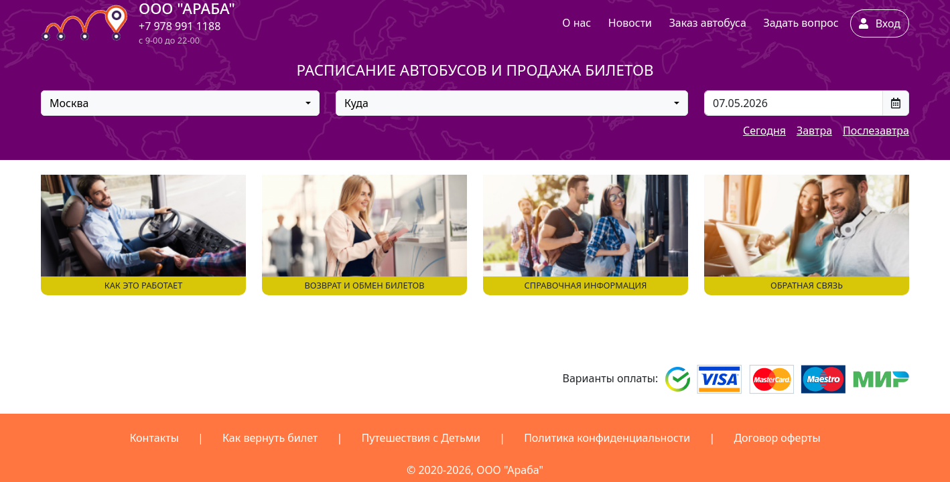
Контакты (153, 437)
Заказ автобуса (707, 22)
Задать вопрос (800, 22)
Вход (879, 23)
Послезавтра (876, 130)
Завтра (814, 130)
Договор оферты (777, 437)
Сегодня (764, 130)
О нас (576, 22)
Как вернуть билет (270, 437)
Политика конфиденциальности (607, 437)
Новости (630, 22)
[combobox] (180, 103)
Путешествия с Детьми (420, 437)
